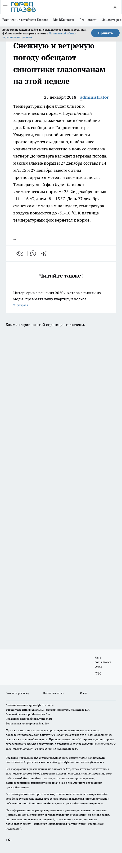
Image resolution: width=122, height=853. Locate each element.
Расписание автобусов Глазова (25, 20)
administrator (94, 97)
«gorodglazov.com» (41, 705)
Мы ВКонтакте (64, 20)
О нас (83, 693)
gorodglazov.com (28, 735)
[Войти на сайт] (115, 7)
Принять (105, 33)
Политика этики (53, 693)
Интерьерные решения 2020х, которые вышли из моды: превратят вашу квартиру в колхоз (61, 299)
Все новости (89, 20)
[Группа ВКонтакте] (98, 673)
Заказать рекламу (17, 693)
